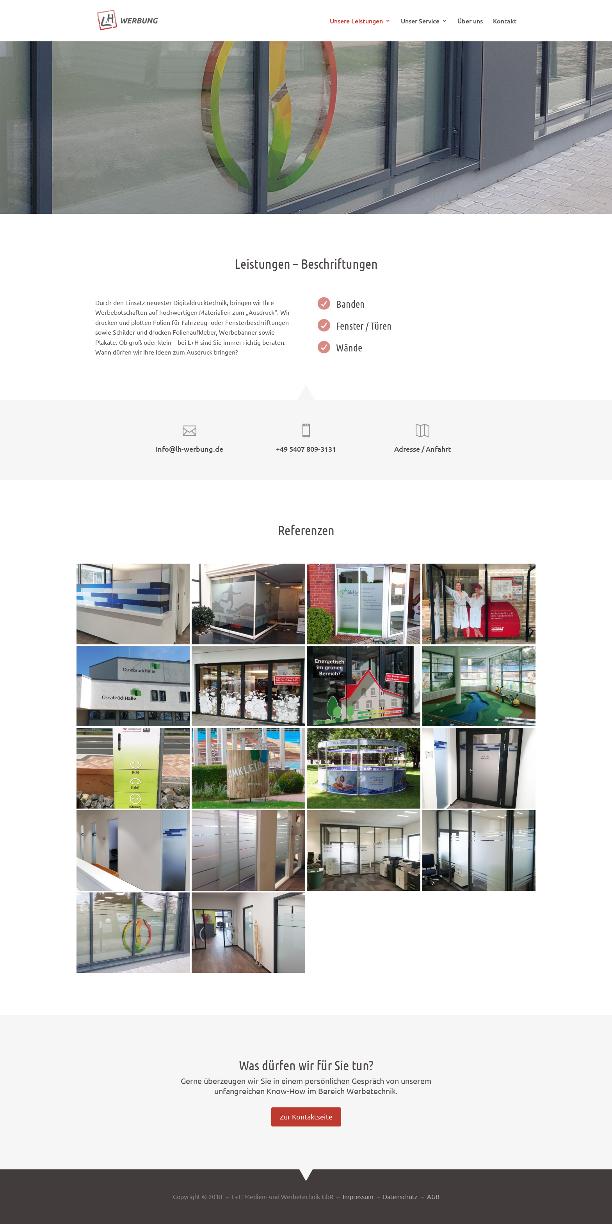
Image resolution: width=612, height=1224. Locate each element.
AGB (433, 1196)
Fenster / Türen (364, 325)
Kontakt (505, 21)
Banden (350, 304)
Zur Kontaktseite (306, 1116)
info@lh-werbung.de (189, 448)
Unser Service (420, 21)
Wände (349, 347)
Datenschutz (400, 1196)
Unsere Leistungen (356, 21)
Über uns (470, 21)
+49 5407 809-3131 (306, 448)
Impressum (358, 1196)
